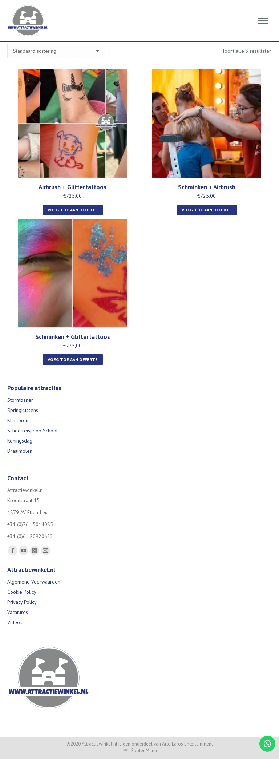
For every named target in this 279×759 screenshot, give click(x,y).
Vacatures (17, 612)
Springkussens (22, 410)
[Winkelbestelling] (56, 51)
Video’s (15, 622)
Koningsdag (19, 440)
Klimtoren (17, 420)
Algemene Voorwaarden (33, 581)
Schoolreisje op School (32, 430)
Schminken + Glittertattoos (72, 337)
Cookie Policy (21, 592)
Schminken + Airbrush (206, 187)
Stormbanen (20, 400)
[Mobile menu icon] (263, 20)
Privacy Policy (22, 602)
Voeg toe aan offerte (73, 210)
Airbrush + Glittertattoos (72, 187)
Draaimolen (19, 451)
